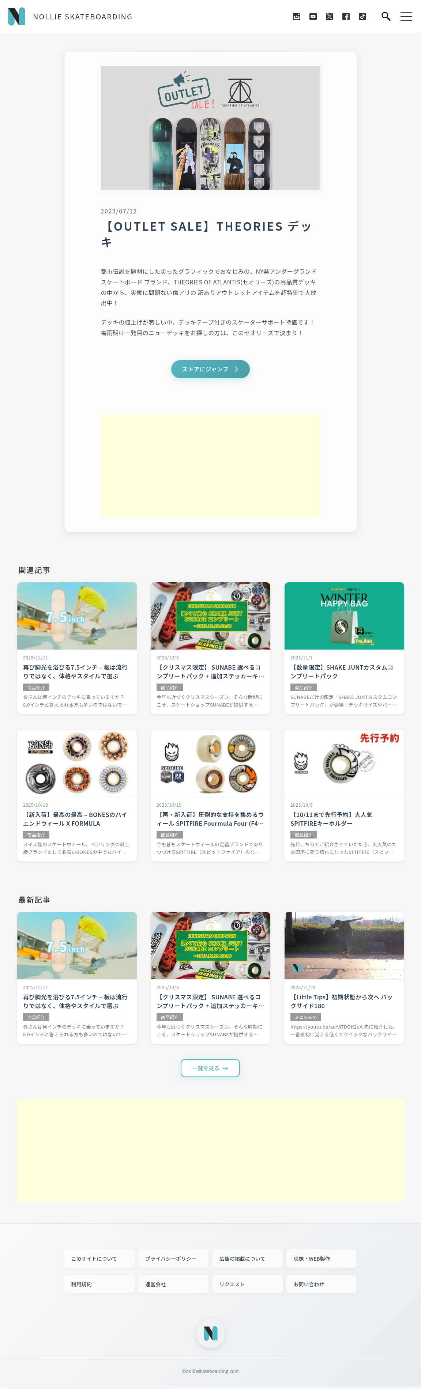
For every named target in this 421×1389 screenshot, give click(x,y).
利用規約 (81, 1286)
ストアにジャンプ (205, 369)
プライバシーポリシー (170, 1261)
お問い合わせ (308, 1286)
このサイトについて (94, 1261)
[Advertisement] (210, 467)
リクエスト (232, 1286)
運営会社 (155, 1286)
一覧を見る (206, 1070)
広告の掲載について (242, 1261)
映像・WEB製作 (311, 1261)
